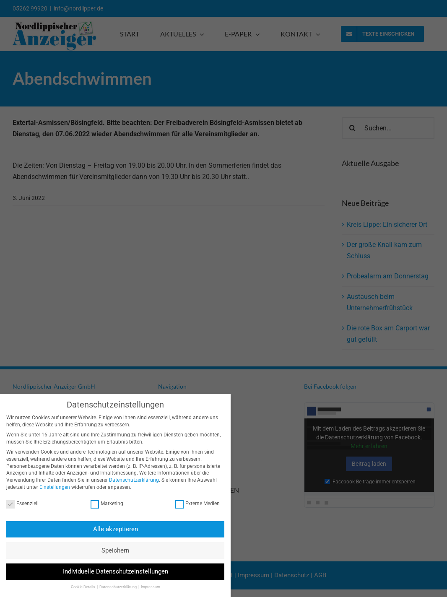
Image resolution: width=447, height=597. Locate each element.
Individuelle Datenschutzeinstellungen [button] (109, 571)
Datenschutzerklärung (128, 480)
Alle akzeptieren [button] (109, 529)
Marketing (101, 503)
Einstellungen (49, 487)
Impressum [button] (144, 587)
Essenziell (17, 503)
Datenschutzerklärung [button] (113, 587)
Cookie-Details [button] (77, 587)
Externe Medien (191, 503)
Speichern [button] (110, 550)
